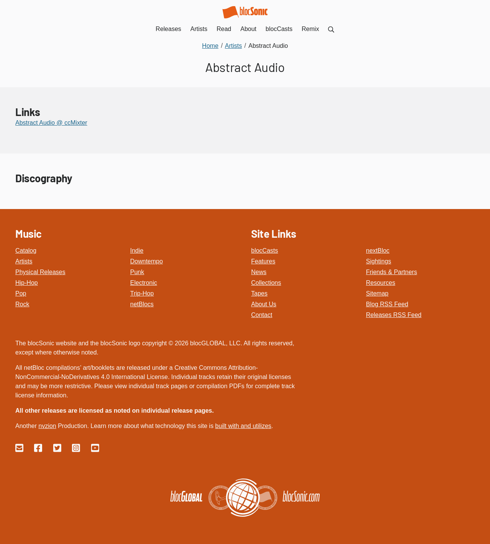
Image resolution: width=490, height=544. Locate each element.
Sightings (378, 261)
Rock (22, 304)
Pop (20, 293)
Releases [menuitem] (168, 29)
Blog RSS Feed (387, 304)
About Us (263, 304)
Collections (266, 282)
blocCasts (264, 250)
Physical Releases (40, 272)
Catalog (25, 250)
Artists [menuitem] (198, 29)
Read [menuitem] (224, 29)
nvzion (47, 426)
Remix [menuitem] (310, 29)
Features (263, 261)
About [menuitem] (248, 29)
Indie (137, 250)
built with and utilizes (243, 426)
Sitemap (377, 293)
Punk (137, 272)
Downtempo (146, 261)
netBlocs (142, 304)
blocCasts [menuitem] (279, 29)
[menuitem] (331, 29)
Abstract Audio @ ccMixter (51, 122)
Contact (261, 315)
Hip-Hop (26, 282)
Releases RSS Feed (393, 315)
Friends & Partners (391, 272)
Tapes (259, 293)
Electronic (143, 282)
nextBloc (377, 250)
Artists (23, 261)
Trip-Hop (142, 293)
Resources (380, 282)
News (258, 272)
